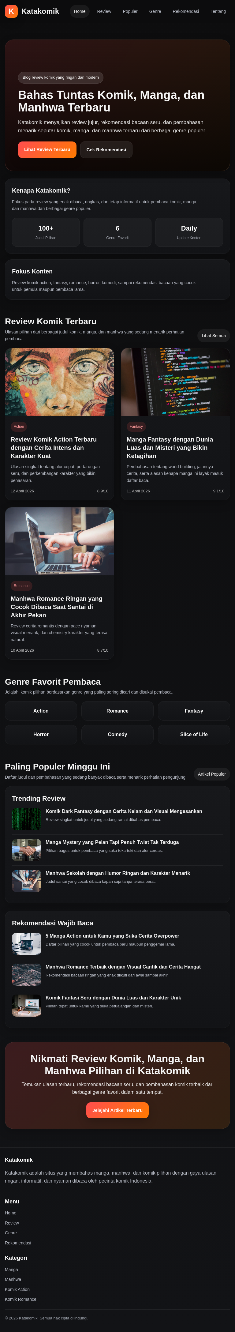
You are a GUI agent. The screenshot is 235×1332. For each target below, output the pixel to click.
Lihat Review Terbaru (47, 149)
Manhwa (13, 1279)
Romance (117, 710)
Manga (11, 1269)
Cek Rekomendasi (106, 149)
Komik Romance (20, 1299)
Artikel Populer (212, 774)
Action (41, 710)
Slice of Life (194, 734)
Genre (155, 11)
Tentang (218, 11)
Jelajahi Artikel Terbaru (117, 1110)
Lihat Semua (214, 335)
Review (104, 11)
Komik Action (17, 1289)
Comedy (117, 734)
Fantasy (194, 710)
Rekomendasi (186, 11)
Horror (41, 734)
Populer (130, 11)
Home (79, 11)
